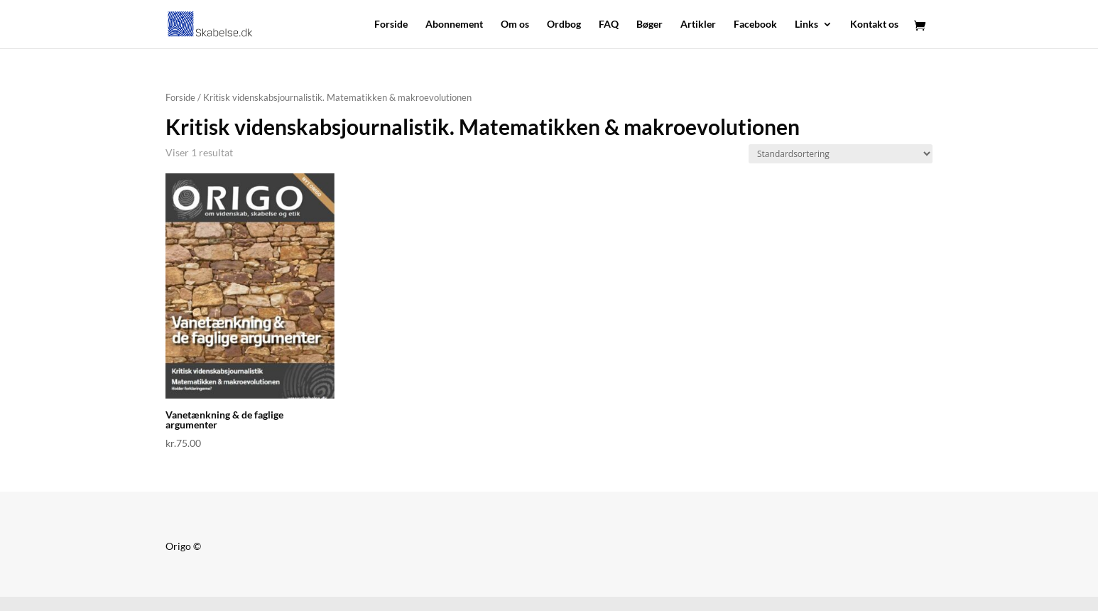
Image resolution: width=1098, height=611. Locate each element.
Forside (391, 24)
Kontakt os (874, 24)
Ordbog (564, 24)
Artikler (698, 24)
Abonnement (454, 24)
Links (806, 24)
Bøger (649, 24)
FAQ (609, 24)
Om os (515, 24)
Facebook (755, 24)
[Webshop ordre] (841, 153)
